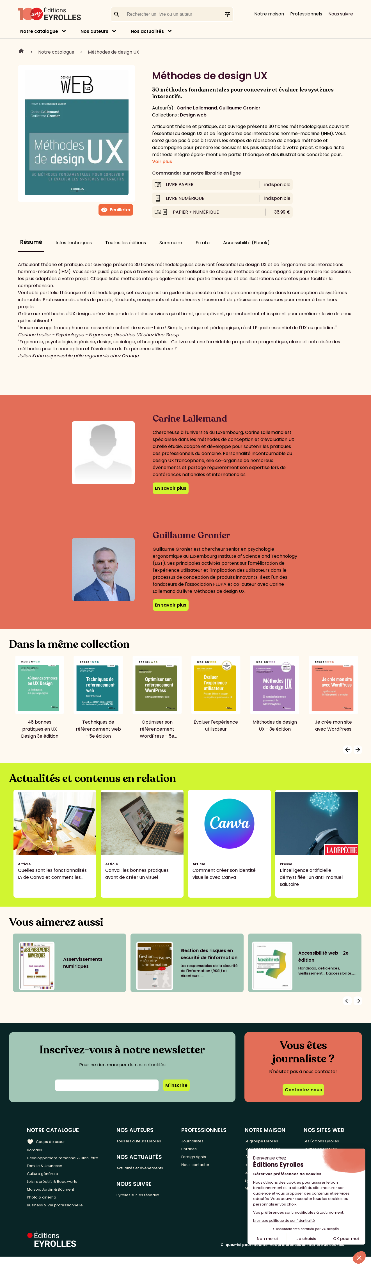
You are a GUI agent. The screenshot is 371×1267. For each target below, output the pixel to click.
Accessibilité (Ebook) (246, 242)
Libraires (200, 1150)
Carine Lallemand (197, 108)
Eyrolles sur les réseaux (149, 1198)
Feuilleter (116, 210)
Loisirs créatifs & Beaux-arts (57, 1187)
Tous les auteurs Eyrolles (151, 1141)
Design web (193, 115)
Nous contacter (208, 1168)
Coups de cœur (48, 1140)
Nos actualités (147, 31)
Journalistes (204, 1141)
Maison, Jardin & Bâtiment (55, 1196)
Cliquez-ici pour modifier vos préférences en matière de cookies (282, 1255)
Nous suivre (340, 14)
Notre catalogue (39, 31)
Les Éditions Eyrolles (322, 1141)
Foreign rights (206, 1159)
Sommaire (170, 242)
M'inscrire (176, 1085)
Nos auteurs (94, 31)
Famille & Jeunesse (48, 1168)
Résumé (31, 242)
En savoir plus (170, 488)
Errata (203, 242)
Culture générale (45, 1178)
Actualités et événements (152, 1169)
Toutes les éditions (125, 242)
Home (21, 52)
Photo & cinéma (44, 1205)
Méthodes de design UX (113, 52)
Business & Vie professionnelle (60, 1215)
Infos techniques (74, 242)
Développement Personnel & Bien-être (70, 1159)
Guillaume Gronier (239, 108)
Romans (36, 1150)
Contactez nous (303, 1090)
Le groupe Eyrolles (267, 1141)
